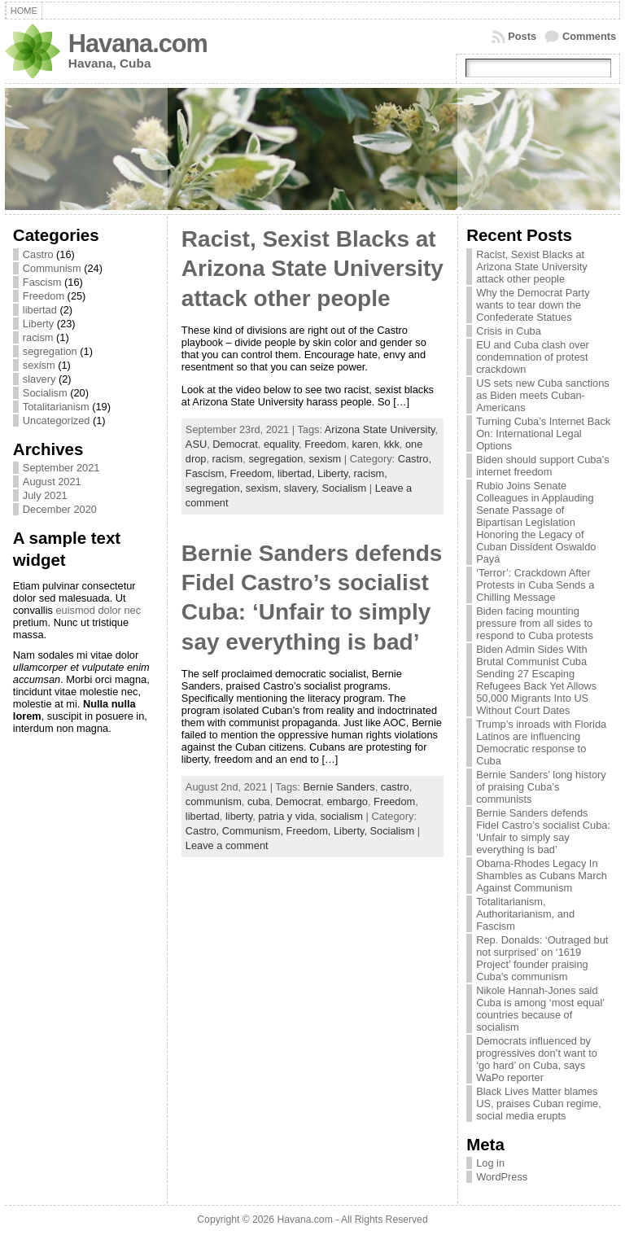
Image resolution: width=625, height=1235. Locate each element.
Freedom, (254, 473)
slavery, (303, 488)
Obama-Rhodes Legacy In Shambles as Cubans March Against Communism (541, 875)
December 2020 (60, 509)
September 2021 (61, 468)
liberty (238, 816)
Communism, (254, 831)
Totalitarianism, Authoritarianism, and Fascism (525, 914)
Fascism (42, 282)
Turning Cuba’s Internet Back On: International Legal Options (543, 433)
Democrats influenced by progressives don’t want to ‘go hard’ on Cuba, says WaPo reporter (536, 1059)
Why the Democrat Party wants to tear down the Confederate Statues (532, 305)
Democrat (234, 444)
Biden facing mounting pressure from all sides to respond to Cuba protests (534, 623)
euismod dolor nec (98, 610)
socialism (341, 816)
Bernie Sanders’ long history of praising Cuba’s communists (541, 787)
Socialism (45, 393)
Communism (52, 268)
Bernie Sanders (339, 787)
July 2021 (45, 495)
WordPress (501, 1177)
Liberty (38, 324)
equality (281, 444)
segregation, (216, 488)
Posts (522, 36)
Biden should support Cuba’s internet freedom (542, 465)
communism (214, 801)
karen (365, 444)
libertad (40, 310)
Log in (490, 1163)
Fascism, (208, 473)
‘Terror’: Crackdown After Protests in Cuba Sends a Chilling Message (535, 585)
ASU (196, 444)
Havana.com (138, 43)
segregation (50, 351)
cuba (258, 801)
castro (395, 787)
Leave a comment (227, 845)
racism (38, 337)
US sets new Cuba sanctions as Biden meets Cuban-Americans (543, 395)
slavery (39, 379)
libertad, (297, 473)
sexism (39, 365)
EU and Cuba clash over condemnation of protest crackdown (532, 357)
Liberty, (335, 473)
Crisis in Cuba (508, 331)
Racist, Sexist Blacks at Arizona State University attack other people (312, 268)
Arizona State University (380, 429)
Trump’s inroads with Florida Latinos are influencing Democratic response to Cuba (541, 742)
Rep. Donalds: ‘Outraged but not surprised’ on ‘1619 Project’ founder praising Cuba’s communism (542, 958)
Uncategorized (56, 420)
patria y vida (286, 816)
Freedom (43, 296)
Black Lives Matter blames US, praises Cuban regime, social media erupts (538, 1103)
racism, (370, 473)
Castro (38, 254)
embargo (347, 801)
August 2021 (52, 481)
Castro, (414, 459)
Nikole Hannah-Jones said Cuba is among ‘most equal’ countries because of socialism (540, 1008)
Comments (589, 36)
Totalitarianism (56, 407)
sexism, (265, 488)
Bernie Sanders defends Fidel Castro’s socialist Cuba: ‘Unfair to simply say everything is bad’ (543, 831)
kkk (392, 444)
